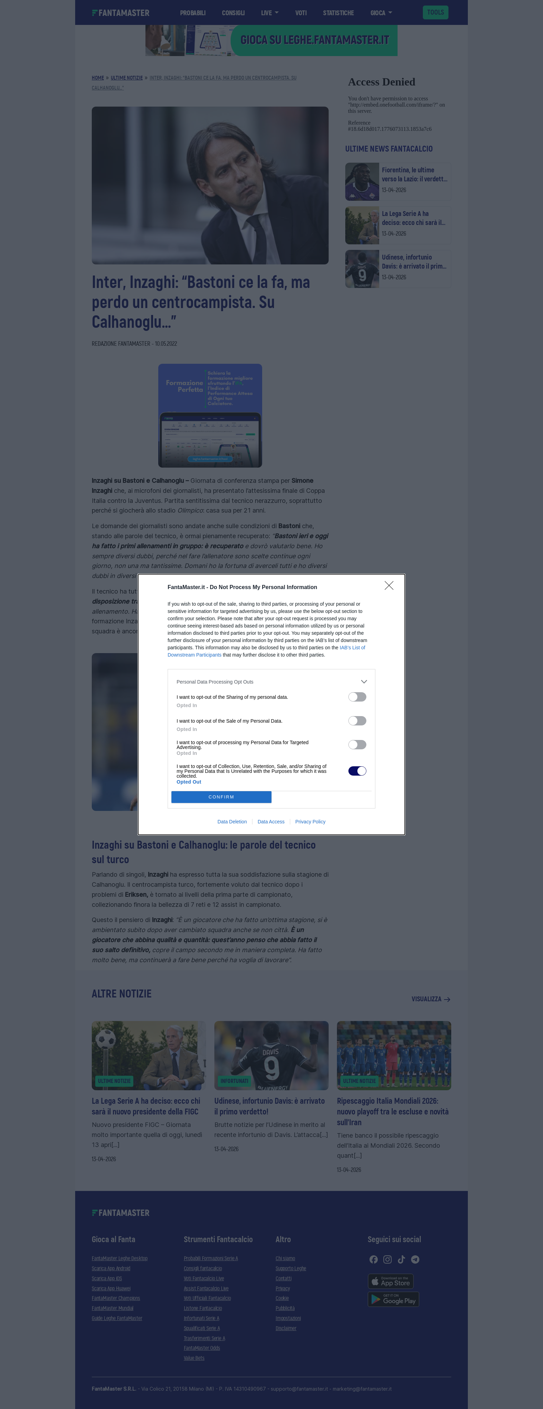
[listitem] (271, 681)
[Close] (391, 587)
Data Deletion (232, 821)
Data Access (271, 821)
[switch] (357, 697)
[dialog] (271, 704)
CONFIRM (221, 797)
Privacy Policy (310, 821)
